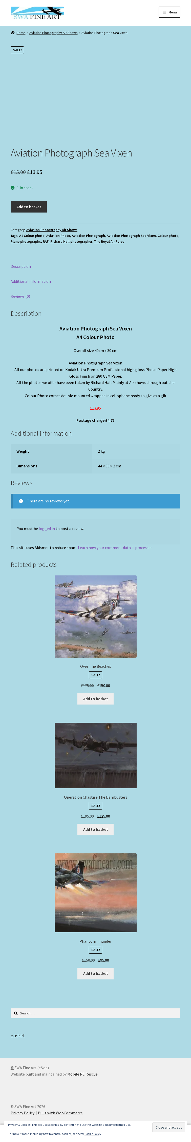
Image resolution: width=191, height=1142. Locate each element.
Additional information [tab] (31, 281)
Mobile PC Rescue (82, 1074)
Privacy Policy (22, 1112)
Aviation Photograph (88, 235)
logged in (47, 528)
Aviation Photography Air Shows (53, 32)
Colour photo (168, 235)
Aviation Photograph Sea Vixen (131, 235)
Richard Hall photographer (71, 241)
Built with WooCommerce (60, 1112)
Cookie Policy (92, 1134)
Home (20, 32)
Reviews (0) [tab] (20, 296)
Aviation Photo (58, 235)
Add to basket (28, 206)
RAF (46, 241)
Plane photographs (26, 241)
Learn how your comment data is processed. (115, 547)
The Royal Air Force (109, 241)
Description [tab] (21, 266)
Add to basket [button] (95, 698)
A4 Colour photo (32, 235)
